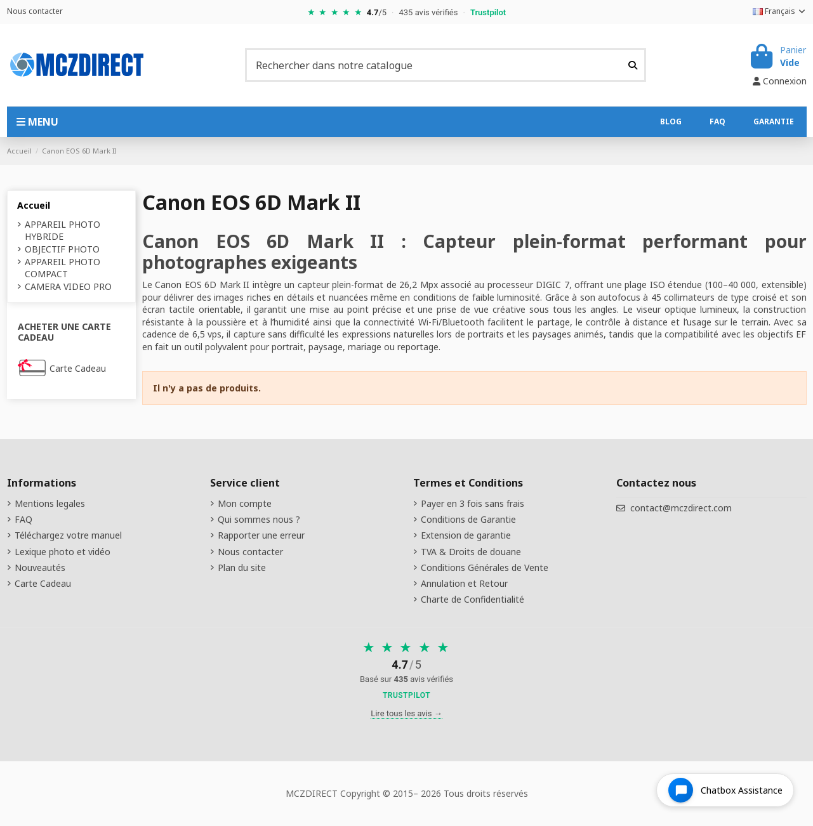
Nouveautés (40, 567)
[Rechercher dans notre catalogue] (632, 64)
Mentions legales (50, 503)
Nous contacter (35, 11)
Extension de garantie (466, 535)
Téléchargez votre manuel (68, 535)
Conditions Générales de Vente (484, 567)
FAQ (23, 519)
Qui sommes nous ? (259, 519)
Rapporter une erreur (261, 535)
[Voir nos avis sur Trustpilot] (406, 671)
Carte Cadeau (78, 368)
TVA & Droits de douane (471, 552)
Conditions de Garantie (468, 519)
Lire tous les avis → (406, 713)
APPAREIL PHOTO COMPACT (62, 268)
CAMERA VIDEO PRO (68, 286)
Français (780, 11)
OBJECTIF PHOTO (62, 249)
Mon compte (245, 503)
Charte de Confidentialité (472, 599)
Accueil (33, 205)
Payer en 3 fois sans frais (472, 503)
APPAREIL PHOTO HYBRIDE (62, 230)
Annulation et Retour (464, 583)
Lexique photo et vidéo (62, 552)
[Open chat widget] (725, 790)
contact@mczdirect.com (681, 508)
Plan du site (242, 567)
